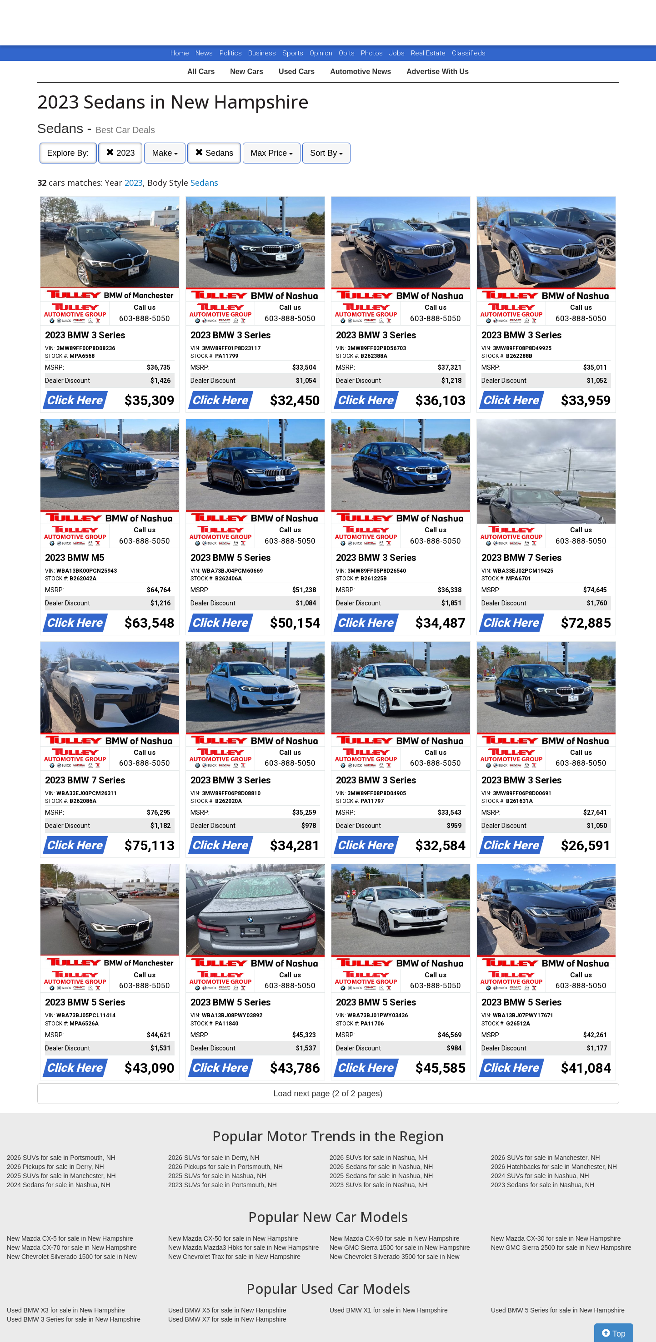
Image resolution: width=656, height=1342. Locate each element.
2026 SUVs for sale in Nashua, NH (379, 1157)
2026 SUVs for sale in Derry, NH (213, 1157)
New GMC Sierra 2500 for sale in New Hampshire (561, 1247)
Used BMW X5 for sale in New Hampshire (227, 1310)
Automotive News (360, 71)
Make (165, 153)
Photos (373, 53)
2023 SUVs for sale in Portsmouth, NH (222, 1184)
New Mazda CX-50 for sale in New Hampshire (233, 1238)
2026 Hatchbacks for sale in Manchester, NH (554, 1166)
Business (263, 53)
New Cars (246, 71)
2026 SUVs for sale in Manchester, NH (545, 1157)
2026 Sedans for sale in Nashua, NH (381, 1166)
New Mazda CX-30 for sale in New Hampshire (556, 1238)
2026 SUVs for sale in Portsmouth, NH (61, 1157)
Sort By (326, 153)
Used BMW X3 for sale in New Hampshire (66, 1310)
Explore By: (68, 153)
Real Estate (429, 53)
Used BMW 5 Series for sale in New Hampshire (558, 1310)
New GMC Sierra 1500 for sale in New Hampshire (400, 1247)
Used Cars (297, 71)
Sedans (214, 153)
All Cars (201, 71)
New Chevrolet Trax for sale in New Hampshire (234, 1256)
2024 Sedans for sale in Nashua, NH (58, 1184)
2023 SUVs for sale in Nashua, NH (379, 1184)
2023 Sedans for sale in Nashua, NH (542, 1184)
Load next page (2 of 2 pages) (327, 1093)
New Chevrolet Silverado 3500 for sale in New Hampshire (395, 1257)
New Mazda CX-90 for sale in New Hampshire (395, 1238)
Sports (293, 53)
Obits (347, 53)
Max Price (271, 153)
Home (179, 53)
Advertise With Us (437, 71)
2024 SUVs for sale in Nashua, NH (540, 1175)
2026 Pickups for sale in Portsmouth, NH (225, 1166)
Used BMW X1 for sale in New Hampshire (389, 1310)
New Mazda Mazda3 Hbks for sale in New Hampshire (243, 1247)
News (204, 53)
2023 (120, 153)
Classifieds (469, 53)
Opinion (322, 53)
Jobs (397, 53)
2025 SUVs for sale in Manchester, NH (61, 1175)
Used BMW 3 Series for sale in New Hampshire (73, 1319)
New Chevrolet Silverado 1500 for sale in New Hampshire (72, 1257)
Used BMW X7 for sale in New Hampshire (227, 1319)
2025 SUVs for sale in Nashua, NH (217, 1175)
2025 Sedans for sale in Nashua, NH (381, 1175)
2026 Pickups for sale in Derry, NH (55, 1166)
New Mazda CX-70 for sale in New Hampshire (72, 1247)
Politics (231, 53)
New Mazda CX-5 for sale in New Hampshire (70, 1238)
